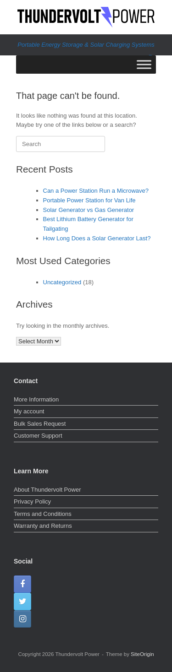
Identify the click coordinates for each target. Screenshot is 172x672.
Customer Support (38, 435)
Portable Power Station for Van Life (89, 200)
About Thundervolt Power (47, 489)
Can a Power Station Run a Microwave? (96, 190)
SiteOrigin (142, 654)
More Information (36, 399)
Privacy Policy (32, 501)
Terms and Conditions (43, 513)
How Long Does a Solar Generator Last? (97, 238)
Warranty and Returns (43, 525)
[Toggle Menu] (144, 64)
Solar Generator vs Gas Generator (88, 209)
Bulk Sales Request (40, 423)
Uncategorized (62, 282)
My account (29, 411)
